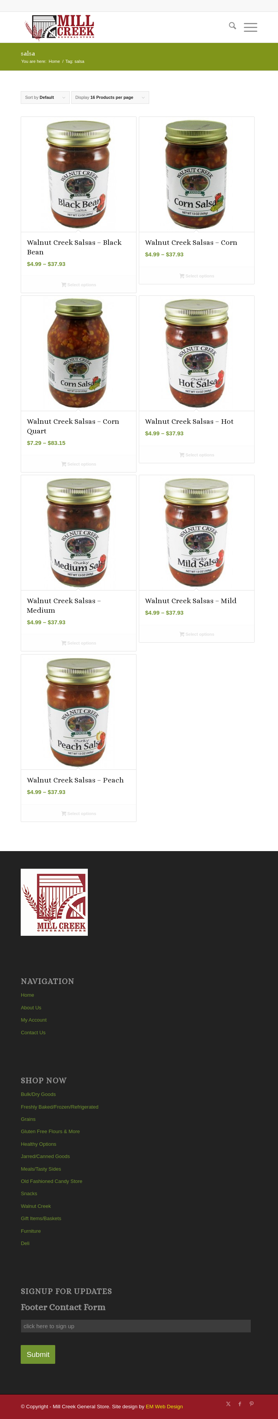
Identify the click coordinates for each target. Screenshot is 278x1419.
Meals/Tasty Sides (41, 1169)
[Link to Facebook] (240, 1404)
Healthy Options (38, 1144)
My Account (33, 1020)
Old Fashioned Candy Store (51, 1181)
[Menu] (246, 27)
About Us (31, 1008)
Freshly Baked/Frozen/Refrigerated (59, 1107)
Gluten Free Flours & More (50, 1131)
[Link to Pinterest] (251, 1404)
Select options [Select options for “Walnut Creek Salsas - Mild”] (196, 635)
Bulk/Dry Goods (38, 1094)
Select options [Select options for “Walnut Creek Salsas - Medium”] (78, 644)
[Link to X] (228, 1404)
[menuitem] (228, 27)
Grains (28, 1119)
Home (27, 995)
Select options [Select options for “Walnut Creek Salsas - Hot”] (196, 456)
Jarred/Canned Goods (45, 1156)
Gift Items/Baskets (41, 1218)
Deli (25, 1243)
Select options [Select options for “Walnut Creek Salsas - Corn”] (196, 277)
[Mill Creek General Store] (115, 27)
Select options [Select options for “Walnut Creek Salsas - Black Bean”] (78, 285)
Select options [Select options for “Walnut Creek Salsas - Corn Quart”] (78, 465)
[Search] (228, 27)
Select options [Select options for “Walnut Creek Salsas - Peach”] (78, 814)
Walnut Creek (36, 1206)
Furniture (31, 1231)
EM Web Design (164, 1406)
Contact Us (33, 1032)
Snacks (29, 1193)
